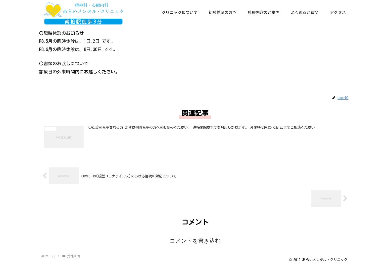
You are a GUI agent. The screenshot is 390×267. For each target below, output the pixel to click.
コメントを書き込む (195, 241)
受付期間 (48, 86)
